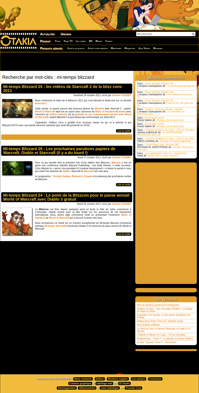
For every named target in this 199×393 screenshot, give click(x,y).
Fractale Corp (133, 388)
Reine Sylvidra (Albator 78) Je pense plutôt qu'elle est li (166, 86)
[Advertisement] (99, 61)
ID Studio (124, 383)
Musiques (157, 48)
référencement (87, 388)
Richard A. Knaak (82, 176)
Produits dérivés (51, 48)
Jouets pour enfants (98, 48)
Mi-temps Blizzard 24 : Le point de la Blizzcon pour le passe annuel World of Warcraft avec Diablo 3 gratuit (66, 197)
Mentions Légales (118, 379)
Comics (108, 41)
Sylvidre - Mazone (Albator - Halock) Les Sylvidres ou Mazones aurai (161, 111)
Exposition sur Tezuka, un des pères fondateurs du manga (163, 316)
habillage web (104, 383)
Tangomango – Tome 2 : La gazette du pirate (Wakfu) (165, 338)
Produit (45, 41)
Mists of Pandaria (105, 111)
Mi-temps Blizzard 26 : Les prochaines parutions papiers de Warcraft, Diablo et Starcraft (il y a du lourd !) (59, 151)
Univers (66, 34)
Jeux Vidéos (144, 48)
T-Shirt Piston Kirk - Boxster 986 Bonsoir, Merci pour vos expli (165, 147)
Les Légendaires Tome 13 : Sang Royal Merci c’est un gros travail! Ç (161, 154)
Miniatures (116, 48)
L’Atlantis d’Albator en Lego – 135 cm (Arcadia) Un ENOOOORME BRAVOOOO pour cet (165, 132)
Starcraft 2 (41, 103)
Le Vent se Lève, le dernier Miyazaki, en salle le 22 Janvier (163, 329)
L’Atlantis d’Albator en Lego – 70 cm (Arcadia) (161, 334)
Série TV (68, 41)
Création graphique (80, 383)
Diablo (66, 171)
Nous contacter (83, 379)
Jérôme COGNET (121, 95)
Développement (66, 388)
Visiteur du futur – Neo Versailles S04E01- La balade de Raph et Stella (164, 310)
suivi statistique (110, 388)
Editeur (100, 379)
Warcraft (88, 171)
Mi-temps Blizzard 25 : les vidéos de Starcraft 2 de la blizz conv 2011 (62, 88)
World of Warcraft (45, 111)
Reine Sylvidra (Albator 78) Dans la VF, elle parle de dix (165, 103)
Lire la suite (123, 130)
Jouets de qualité (75, 48)
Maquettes (130, 48)
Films (57, 41)
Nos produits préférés (148, 324)
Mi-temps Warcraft (54, 226)
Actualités (47, 34)
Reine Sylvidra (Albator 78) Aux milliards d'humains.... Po (166, 94)
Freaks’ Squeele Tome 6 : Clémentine (156, 342)
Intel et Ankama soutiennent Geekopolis (158, 305)
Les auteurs (138, 379)
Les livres (81, 41)
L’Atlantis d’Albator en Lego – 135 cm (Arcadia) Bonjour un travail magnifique (165, 139)
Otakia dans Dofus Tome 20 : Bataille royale (160, 321)
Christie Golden (62, 176)
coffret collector (58, 114)
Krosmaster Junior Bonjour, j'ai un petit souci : (161, 119)
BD (90, 41)
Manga (99, 41)
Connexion (155, 379)
